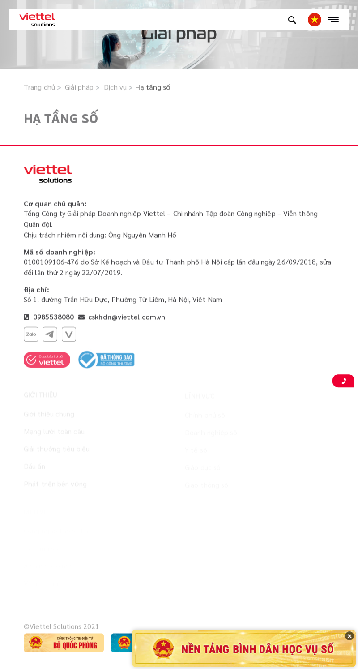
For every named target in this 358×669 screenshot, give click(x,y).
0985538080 (52, 317)
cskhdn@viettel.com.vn (126, 317)
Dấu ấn (34, 468)
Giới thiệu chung (49, 415)
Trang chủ (39, 87)
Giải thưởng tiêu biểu (57, 450)
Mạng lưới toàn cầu (54, 433)
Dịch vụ (115, 87)
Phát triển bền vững (55, 485)
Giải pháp (79, 87)
